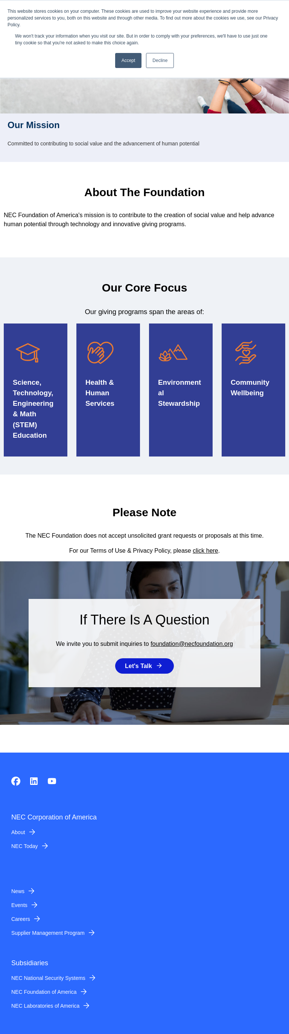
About (18, 832)
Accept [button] (128, 60)
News (17, 891)
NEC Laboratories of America (45, 1006)
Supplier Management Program (48, 933)
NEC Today (24, 846)
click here (205, 550)
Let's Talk (138, 666)
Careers (20, 919)
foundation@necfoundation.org (192, 644)
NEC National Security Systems (48, 978)
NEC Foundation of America (44, 992)
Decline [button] (159, 60)
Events (19, 905)
